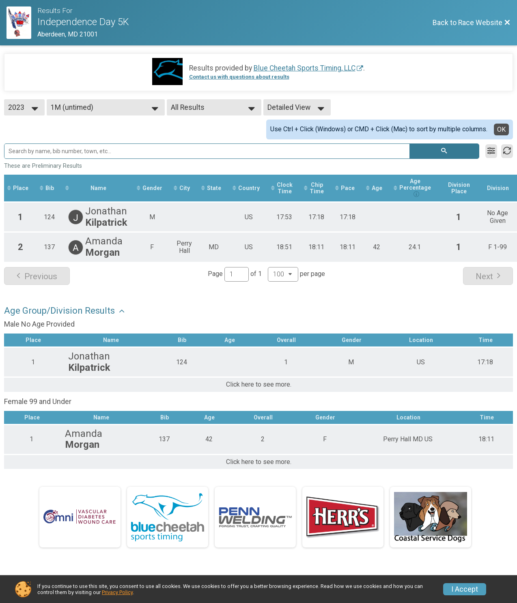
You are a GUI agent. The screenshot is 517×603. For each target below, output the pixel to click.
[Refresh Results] (507, 151)
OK (501, 129)
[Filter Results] (491, 151)
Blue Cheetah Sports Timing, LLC (304, 68)
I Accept (464, 589)
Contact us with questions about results (239, 77)
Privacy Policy (117, 592)
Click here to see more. (258, 384)
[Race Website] (21, 22)
